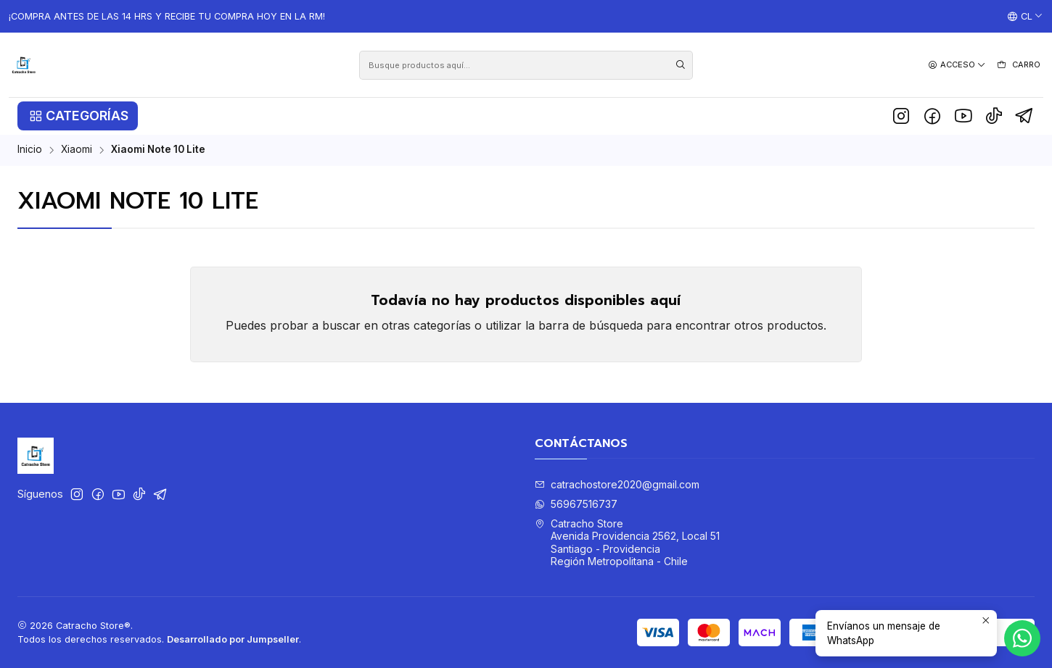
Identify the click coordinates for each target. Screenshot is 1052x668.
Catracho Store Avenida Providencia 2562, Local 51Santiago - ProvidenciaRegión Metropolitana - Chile (627, 542)
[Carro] (1018, 65)
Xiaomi (76, 150)
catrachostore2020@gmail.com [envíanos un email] (617, 484)
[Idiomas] (1025, 16)
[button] (77, 115)
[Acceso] (957, 65)
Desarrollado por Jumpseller (233, 639)
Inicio (29, 150)
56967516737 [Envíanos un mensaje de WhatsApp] (576, 504)
